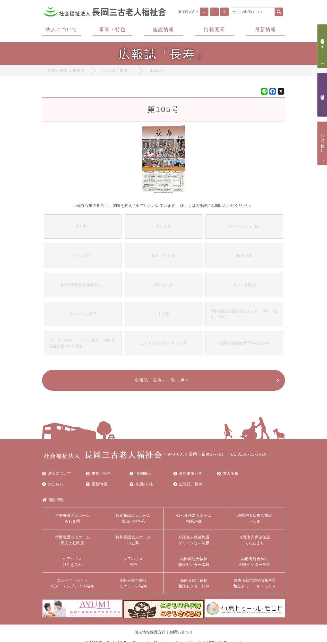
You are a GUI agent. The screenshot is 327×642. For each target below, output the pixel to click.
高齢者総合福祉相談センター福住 (254, 564)
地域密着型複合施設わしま (254, 521)
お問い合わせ (181, 632)
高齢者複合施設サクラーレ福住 (133, 586)
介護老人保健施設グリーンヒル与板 (193, 542)
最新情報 (96, 487)
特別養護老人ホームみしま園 (72, 521)
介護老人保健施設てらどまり (254, 542)
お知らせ (52, 487)
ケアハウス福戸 (133, 564)
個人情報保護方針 (149, 632)
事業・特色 (98, 476)
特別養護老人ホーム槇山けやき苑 (133, 521)
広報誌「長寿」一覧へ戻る (161, 382)
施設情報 (53, 502)
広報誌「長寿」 (117, 71)
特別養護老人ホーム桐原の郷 (193, 521)
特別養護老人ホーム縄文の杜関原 (72, 542)
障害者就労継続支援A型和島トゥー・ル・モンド (254, 586)
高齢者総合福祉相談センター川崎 (193, 586)
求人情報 (227, 476)
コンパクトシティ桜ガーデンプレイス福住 (72, 586)
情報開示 (140, 476)
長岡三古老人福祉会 (66, 71)
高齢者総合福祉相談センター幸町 (193, 564)
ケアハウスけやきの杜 (72, 564)
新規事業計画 (187, 476)
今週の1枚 (141, 487)
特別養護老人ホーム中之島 (133, 542)
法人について (56, 476)
